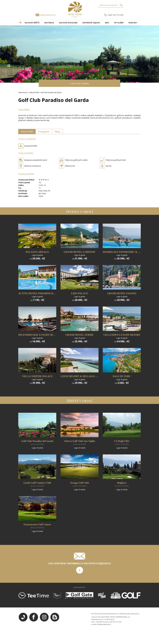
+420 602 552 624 (102, 622)
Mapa (57, 131)
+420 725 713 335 (115, 15)
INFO (107, 22)
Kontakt (133, 22)
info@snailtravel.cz (48, 15)
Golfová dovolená (68, 22)
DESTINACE (49, 22)
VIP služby (119, 22)
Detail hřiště (27, 131)
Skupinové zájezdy (91, 22)
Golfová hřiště (32, 22)
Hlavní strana (22, 92)
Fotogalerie (43, 131)
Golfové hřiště (34, 92)
